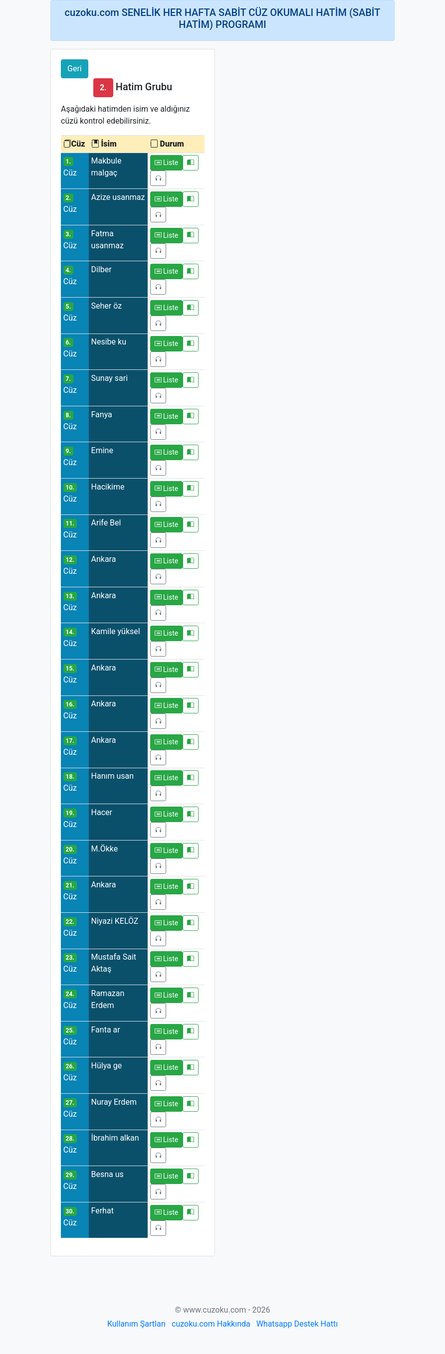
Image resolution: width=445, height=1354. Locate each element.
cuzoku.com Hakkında (211, 1324)
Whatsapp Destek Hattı (297, 1324)
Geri (74, 68)
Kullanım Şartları (136, 1324)
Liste (167, 163)
